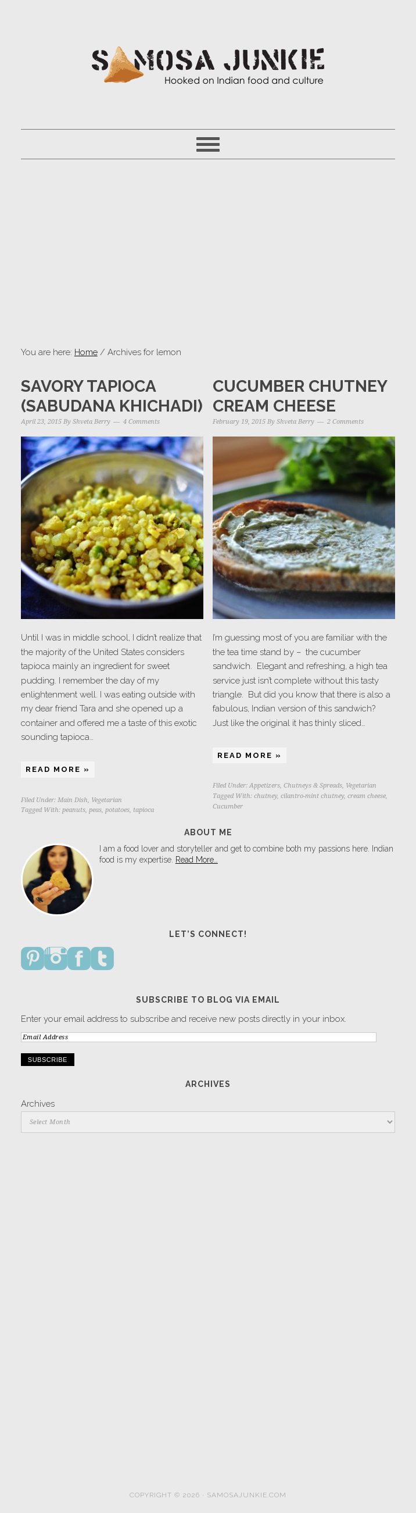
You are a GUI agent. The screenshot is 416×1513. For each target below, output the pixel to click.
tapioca (143, 810)
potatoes (117, 810)
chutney (265, 796)
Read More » (58, 769)
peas (95, 810)
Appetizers (264, 785)
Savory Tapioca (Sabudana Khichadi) (112, 396)
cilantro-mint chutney (312, 796)
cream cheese (366, 796)
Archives (38, 1104)
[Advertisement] (208, 252)
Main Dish (73, 800)
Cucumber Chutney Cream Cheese (300, 396)
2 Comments (345, 421)
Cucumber (228, 806)
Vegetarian (106, 800)
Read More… (196, 859)
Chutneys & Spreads (313, 785)
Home (86, 352)
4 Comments (141, 421)
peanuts (73, 810)
